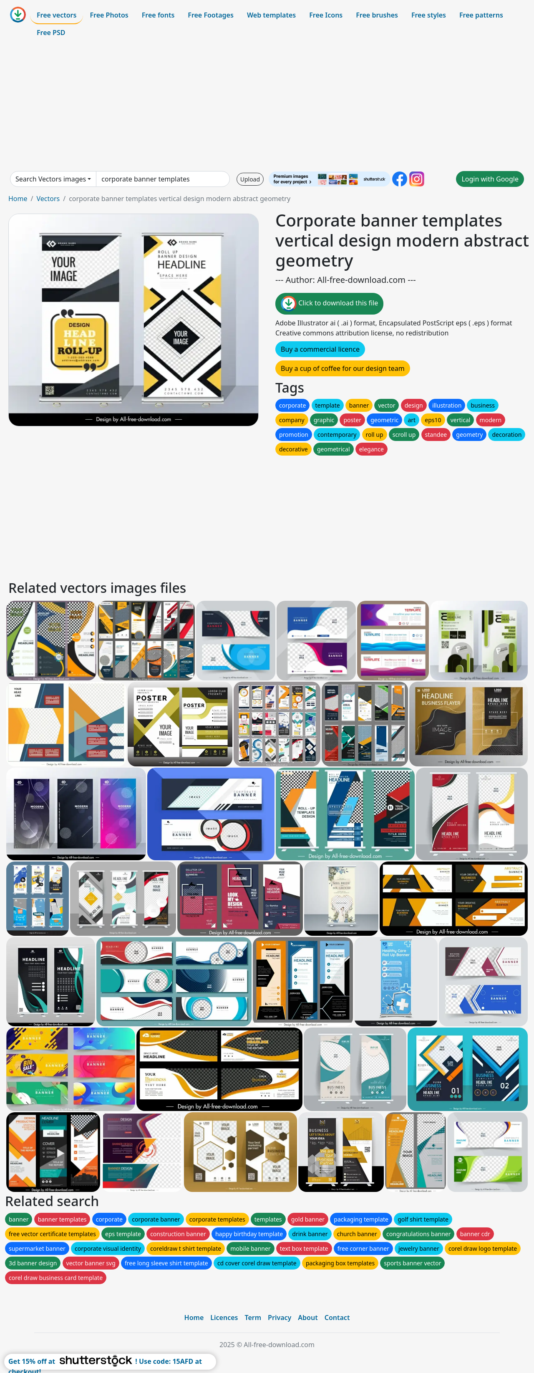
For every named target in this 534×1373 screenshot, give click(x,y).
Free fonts (158, 15)
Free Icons (326, 15)
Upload (250, 179)
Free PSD (51, 32)
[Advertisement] (267, 106)
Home (18, 198)
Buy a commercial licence (320, 349)
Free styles (428, 15)
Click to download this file (329, 304)
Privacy (279, 1317)
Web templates (271, 15)
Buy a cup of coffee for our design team (343, 368)
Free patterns (481, 15)
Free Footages (211, 15)
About (307, 1317)
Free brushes (377, 15)
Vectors (48, 198)
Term (252, 1317)
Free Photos (109, 15)
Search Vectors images (50, 179)
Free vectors (56, 15)
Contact (337, 1317)
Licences (224, 1317)
